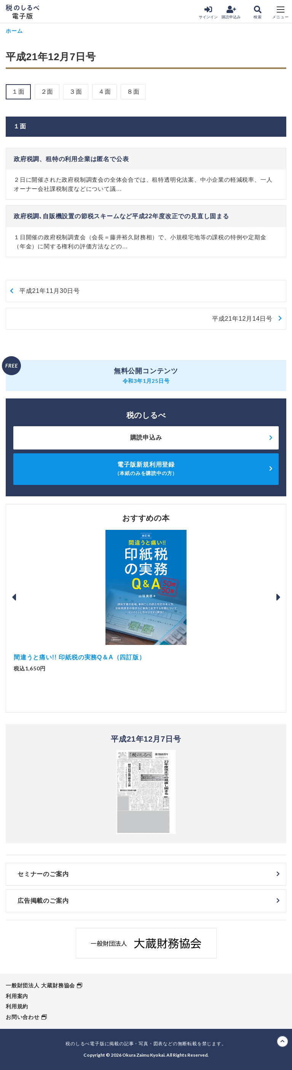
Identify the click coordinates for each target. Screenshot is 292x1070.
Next (278, 597)
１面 (18, 91)
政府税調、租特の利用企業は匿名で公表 (71, 159)
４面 (104, 91)
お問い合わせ (23, 1017)
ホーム (14, 30)
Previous (13, 597)
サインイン (208, 12)
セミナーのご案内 (43, 874)
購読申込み (231, 12)
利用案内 (17, 996)
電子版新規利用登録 (146, 468)
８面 (133, 91)
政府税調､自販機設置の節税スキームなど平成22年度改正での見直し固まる (121, 216)
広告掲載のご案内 (43, 900)
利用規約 (17, 1006)
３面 (75, 91)
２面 (47, 91)
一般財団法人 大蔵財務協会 (40, 985)
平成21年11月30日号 (49, 291)
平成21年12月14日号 (242, 318)
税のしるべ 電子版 (22, 12)
